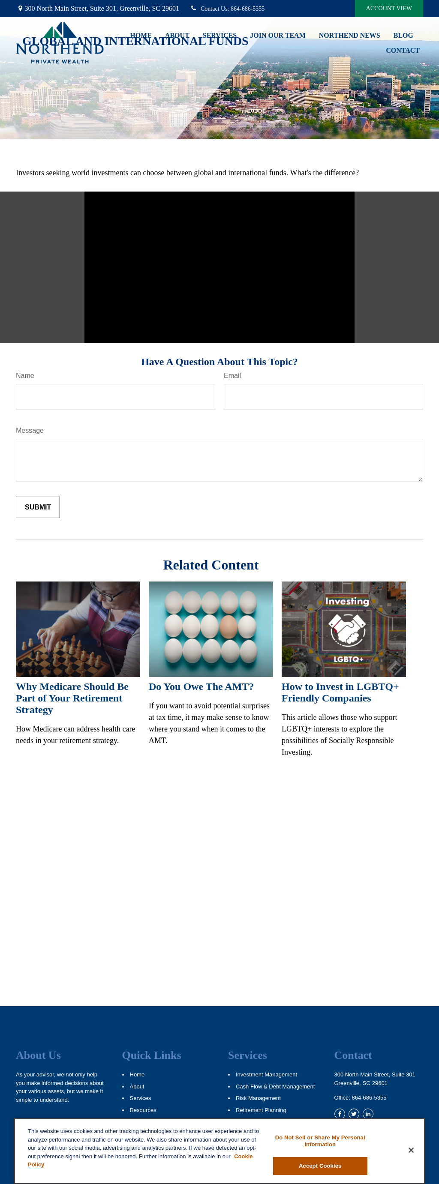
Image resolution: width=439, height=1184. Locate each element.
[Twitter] (354, 1114)
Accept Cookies (320, 1166)
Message (30, 430)
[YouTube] (382, 1114)
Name (25, 375)
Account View (389, 8)
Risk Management (258, 1098)
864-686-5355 (227, 9)
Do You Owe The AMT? (201, 686)
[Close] (411, 1150)
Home (137, 1074)
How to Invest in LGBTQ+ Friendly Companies (340, 692)
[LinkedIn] (368, 1114)
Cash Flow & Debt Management (275, 1086)
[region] (219, 1151)
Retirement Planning (261, 1110)
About (137, 1086)
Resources (143, 1110)
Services (140, 1098)
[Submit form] (38, 507)
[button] (140, 35)
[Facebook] (339, 1114)
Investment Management (266, 1074)
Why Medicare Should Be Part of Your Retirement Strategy (72, 698)
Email (232, 375)
